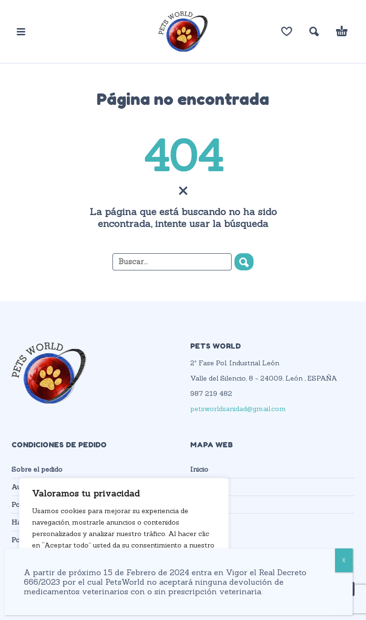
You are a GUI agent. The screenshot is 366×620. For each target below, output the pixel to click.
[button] (21, 31)
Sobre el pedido (36, 469)
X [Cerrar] (344, 560)
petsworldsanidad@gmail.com (238, 408)
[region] (124, 539)
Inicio (199, 469)
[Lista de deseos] (286, 31)
